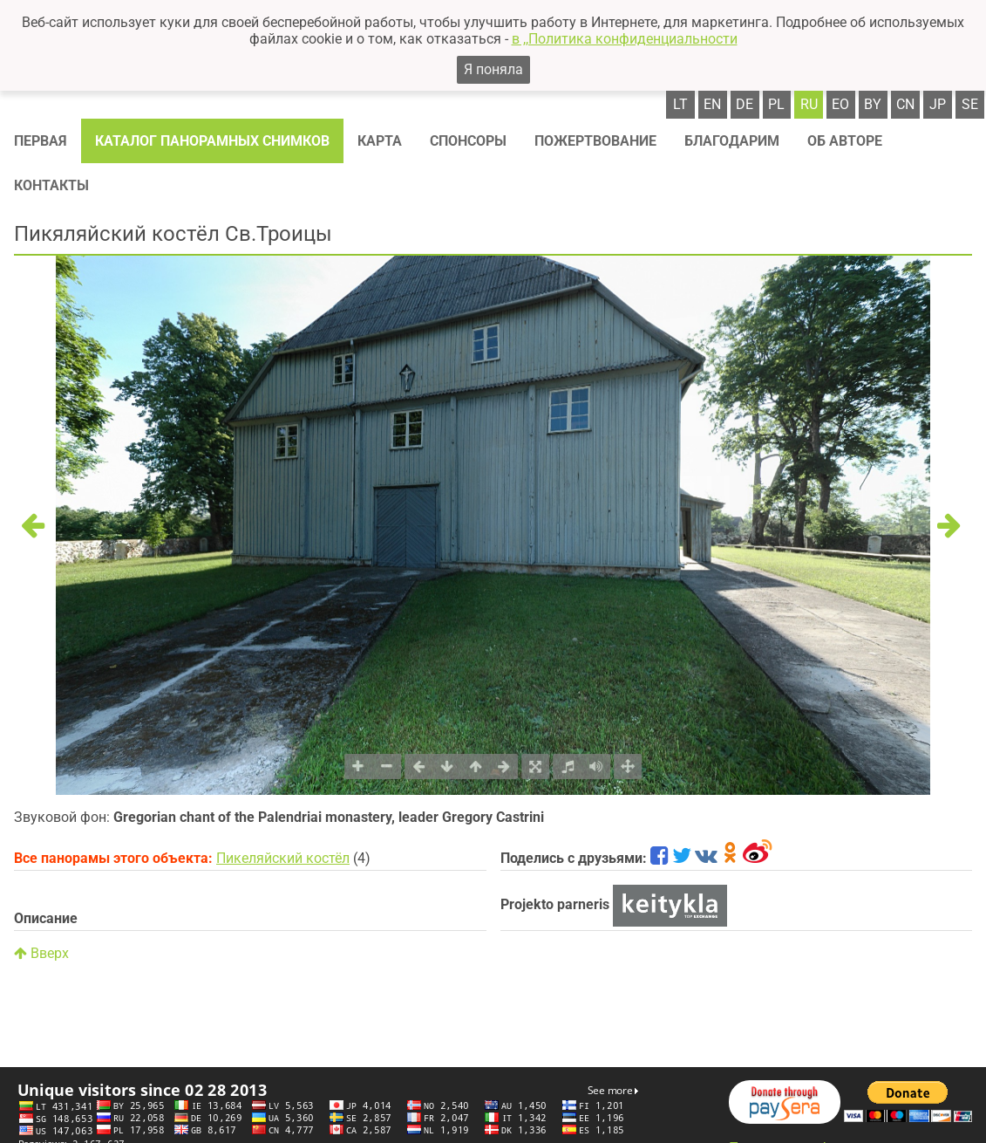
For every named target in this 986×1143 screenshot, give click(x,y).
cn (905, 104)
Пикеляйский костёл (283, 858)
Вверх (41, 953)
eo (840, 104)
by (872, 104)
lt (680, 104)
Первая (40, 141)
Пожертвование (595, 141)
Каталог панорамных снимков (212, 141)
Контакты (51, 185)
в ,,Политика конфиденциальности (625, 39)
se (970, 104)
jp (937, 104)
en (712, 104)
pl (776, 104)
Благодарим (731, 141)
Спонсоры (468, 141)
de (744, 104)
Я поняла (493, 69)
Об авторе (844, 141)
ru (809, 104)
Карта (379, 141)
